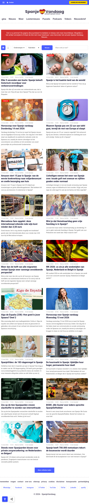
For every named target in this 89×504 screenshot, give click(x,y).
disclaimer (60, 482)
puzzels (46, 19)
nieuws (12, 19)
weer (21, 19)
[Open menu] (3, 2)
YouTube (53, 487)
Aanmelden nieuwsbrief (78, 2)
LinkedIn (73, 487)
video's (67, 19)
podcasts (57, 19)
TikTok (63, 487)
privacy (44, 482)
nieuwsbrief (80, 19)
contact (20, 482)
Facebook (18, 487)
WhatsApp (6, 487)
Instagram (30, 487)
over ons (28, 482)
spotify (83, 487)
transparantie (71, 482)
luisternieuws (33, 19)
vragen (13, 482)
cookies (52, 482)
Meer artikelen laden (44, 470)
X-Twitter (42, 487)
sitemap (36, 482)
